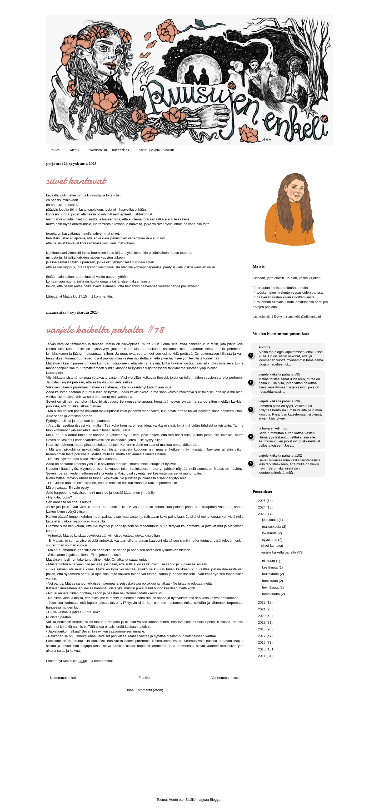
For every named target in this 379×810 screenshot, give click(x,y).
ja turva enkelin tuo (272, 428)
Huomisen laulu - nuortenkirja (108, 150)
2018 (262, 629)
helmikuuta (271, 587)
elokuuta (269, 561)
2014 (262, 656)
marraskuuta (272, 527)
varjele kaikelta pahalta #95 (279, 374)
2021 (262, 609)
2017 (262, 636)
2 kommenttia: (102, 296)
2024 (262, 507)
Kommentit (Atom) (149, 690)
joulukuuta (270, 520)
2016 (262, 642)
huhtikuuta (270, 581)
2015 (262, 649)
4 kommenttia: (102, 661)
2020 (262, 616)
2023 (262, 514)
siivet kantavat (75, 180)
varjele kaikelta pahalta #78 (105, 329)
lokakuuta (270, 533)
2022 (262, 602)
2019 (262, 622)
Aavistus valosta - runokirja (156, 150)
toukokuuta (271, 574)
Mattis (74, 150)
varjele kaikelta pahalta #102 (280, 455)
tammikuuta (271, 594)
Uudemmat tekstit (63, 678)
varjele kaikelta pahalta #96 (279, 401)
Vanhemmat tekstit (225, 678)
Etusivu (56, 150)
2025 (262, 501)
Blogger (215, 800)
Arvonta (264, 347)
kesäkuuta (270, 567)
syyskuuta (270, 540)
